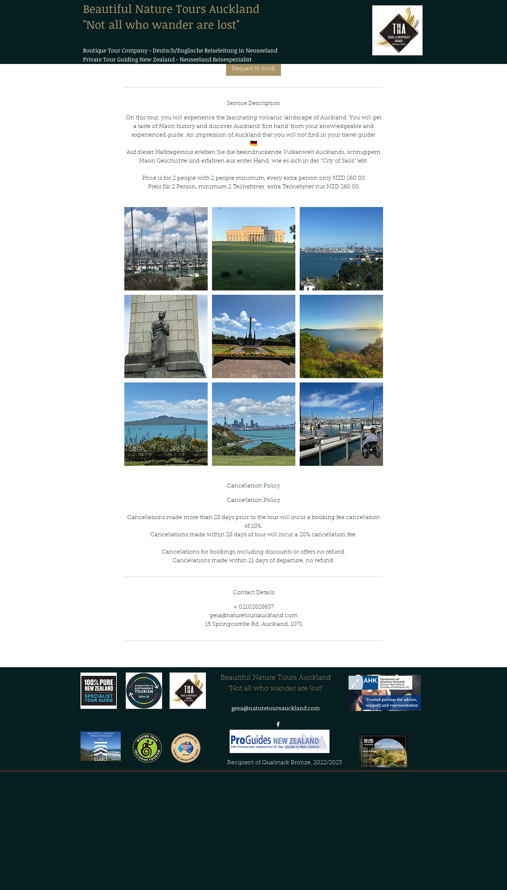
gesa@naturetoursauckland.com (275, 708)
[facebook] (278, 724)
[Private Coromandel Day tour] (166, 248)
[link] (253, 68)
